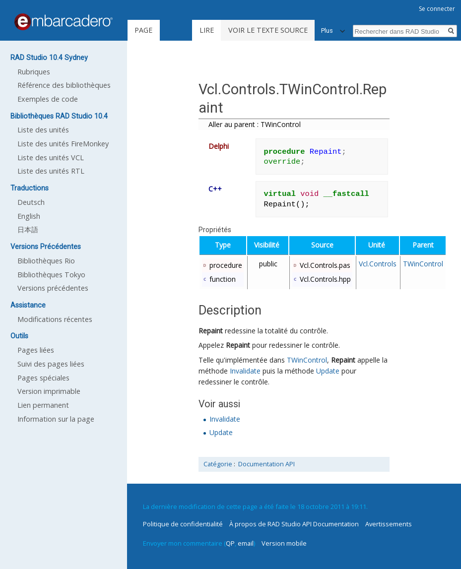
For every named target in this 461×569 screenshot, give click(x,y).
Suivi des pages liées (50, 364)
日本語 (27, 229)
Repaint (210, 330)
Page (143, 30)
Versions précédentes (52, 288)
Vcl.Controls (377, 263)
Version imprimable (48, 391)
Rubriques (33, 71)
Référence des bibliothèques (64, 85)
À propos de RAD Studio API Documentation (294, 523)
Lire (206, 30)
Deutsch (31, 202)
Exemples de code (47, 99)
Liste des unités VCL (50, 157)
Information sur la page (55, 419)
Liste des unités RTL (50, 171)
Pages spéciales (43, 377)
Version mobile (284, 543)
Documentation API (266, 464)
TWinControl (423, 263)
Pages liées (35, 350)
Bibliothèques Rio (46, 260)
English (28, 216)
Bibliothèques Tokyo (51, 274)
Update (327, 371)
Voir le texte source (268, 30)
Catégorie (217, 464)
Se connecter (437, 8)
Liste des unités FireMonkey (63, 143)
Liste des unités (43, 129)
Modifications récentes (54, 319)
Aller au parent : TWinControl (254, 124)
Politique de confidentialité (183, 523)
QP (230, 543)
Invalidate (245, 371)
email (246, 543)
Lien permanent (43, 405)
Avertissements (388, 523)
